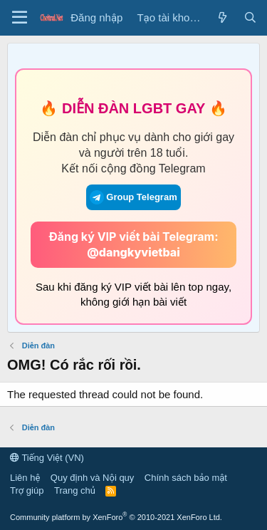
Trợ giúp (26, 490)
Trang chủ (74, 490)
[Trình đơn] (19, 18)
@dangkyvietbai (133, 252)
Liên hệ (25, 477)
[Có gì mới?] (222, 17)
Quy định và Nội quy (93, 477)
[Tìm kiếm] (250, 17)
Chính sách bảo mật (186, 477)
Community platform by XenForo (116, 517)
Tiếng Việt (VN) (47, 457)
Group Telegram (133, 197)
